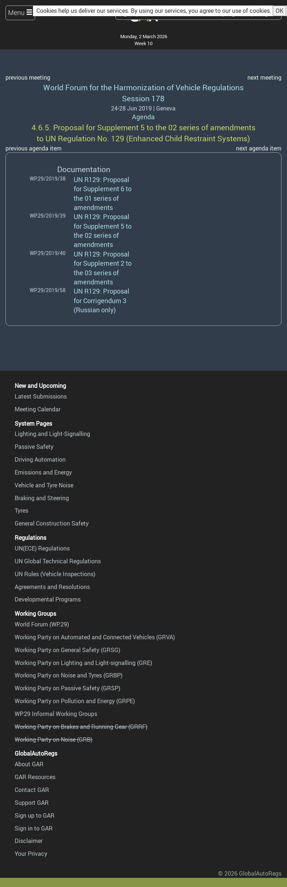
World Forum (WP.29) (42, 624)
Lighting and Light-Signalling (52, 434)
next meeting (264, 77)
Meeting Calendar (37, 409)
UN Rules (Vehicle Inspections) (55, 574)
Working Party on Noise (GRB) (53, 739)
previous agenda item (33, 148)
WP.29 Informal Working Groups (56, 714)
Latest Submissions (41, 396)
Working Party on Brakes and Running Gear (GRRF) (81, 727)
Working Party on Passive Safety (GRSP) (67, 688)
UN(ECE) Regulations (42, 548)
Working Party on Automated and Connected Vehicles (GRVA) (95, 637)
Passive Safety (34, 447)
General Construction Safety (52, 523)
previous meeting (27, 77)
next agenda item (259, 148)
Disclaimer (29, 841)
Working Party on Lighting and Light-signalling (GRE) (83, 663)
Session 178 (143, 98)
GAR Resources (35, 777)
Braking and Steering (42, 498)
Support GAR (32, 803)
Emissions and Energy (43, 472)
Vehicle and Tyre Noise (44, 485)
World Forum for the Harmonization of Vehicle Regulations (143, 87)
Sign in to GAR (34, 828)
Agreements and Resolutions (52, 587)
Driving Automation (40, 459)
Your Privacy (31, 854)
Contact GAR (32, 790)
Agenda (143, 116)
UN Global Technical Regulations (58, 561)
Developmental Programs (48, 599)
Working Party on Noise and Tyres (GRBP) (68, 675)
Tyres (21, 510)
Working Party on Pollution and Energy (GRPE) (75, 701)
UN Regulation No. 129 (84, 138)
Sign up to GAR (35, 815)
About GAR (29, 764)
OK (279, 11)
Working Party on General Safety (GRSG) (67, 650)
